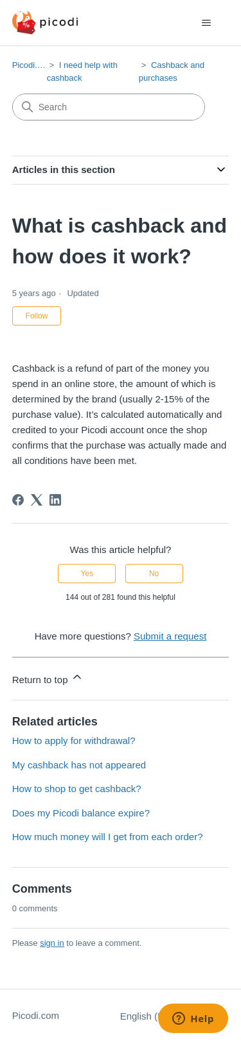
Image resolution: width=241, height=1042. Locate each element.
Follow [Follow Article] (37, 315)
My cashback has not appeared (79, 764)
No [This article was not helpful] (154, 573)
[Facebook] (18, 500)
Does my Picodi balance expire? (81, 812)
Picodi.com (32, 65)
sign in (52, 943)
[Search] (108, 107)
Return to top (48, 677)
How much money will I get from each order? (107, 836)
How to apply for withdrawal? (74, 740)
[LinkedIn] (55, 500)
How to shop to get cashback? (76, 788)
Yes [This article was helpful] (87, 573)
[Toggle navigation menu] (206, 23)
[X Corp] (36, 500)
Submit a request (170, 636)
